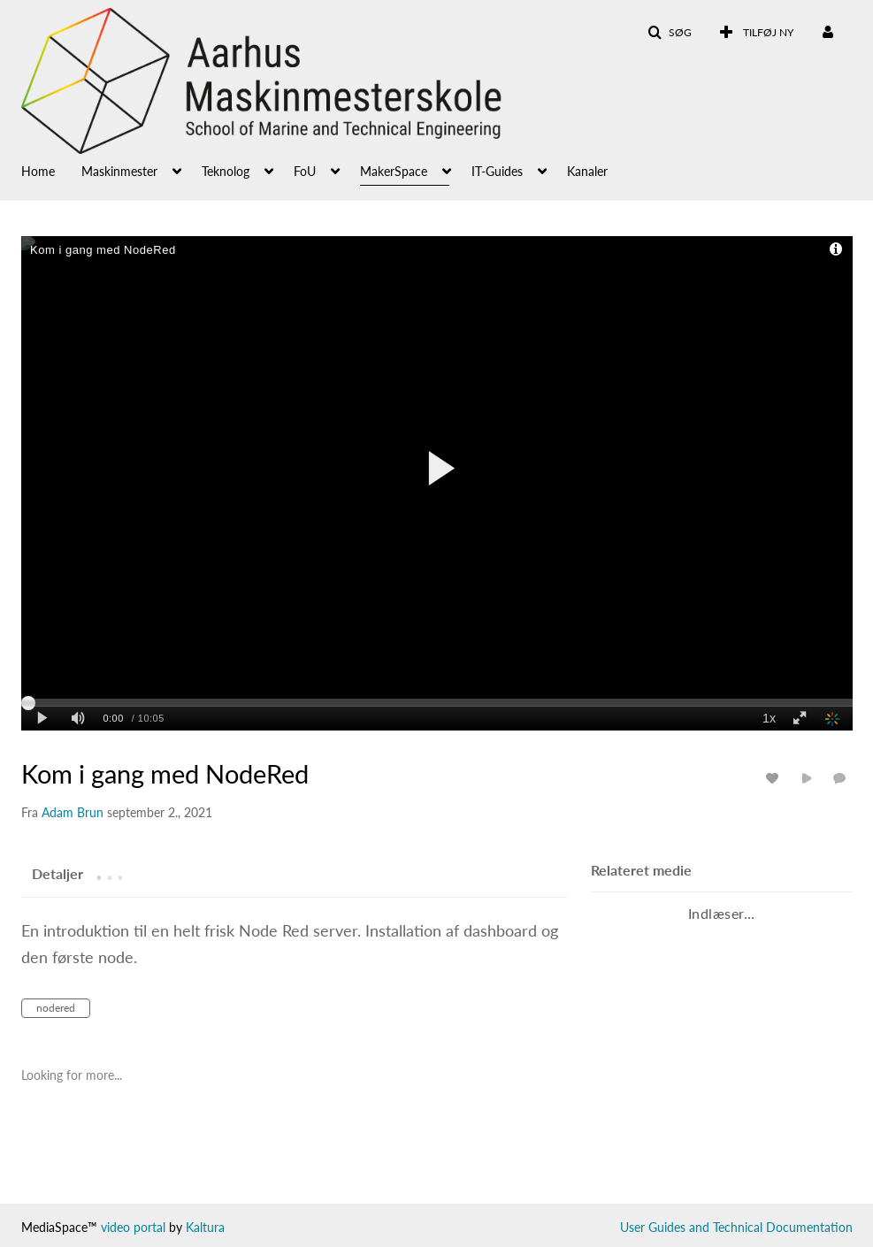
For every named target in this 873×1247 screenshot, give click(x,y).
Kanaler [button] (587, 171)
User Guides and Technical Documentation (736, 1227)
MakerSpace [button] (393, 171)
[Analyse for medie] (775, 778)
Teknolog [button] (225, 171)
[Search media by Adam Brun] (72, 812)
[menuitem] (51, 170)
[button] (669, 33)
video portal (133, 1227)
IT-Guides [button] (497, 171)
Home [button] (38, 171)
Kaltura (205, 1227)
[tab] (57, 873)
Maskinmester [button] (119, 171)
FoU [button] (305, 171)
